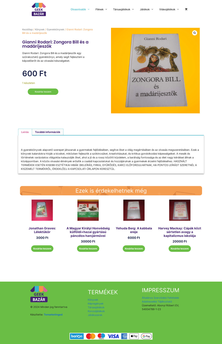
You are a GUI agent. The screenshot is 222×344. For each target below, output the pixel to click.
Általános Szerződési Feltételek (160, 297)
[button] (194, 32)
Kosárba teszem (43, 91)
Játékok (148, 9)
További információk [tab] (47, 132)
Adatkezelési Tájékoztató (157, 301)
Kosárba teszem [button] (42, 248)
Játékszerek (95, 315)
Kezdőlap (27, 29)
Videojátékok (170, 9)
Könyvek (39, 29)
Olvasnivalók (82, 9)
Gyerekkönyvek (55, 29)
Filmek (103, 9)
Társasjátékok (125, 9)
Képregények (95, 303)
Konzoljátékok (96, 311)
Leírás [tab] (25, 132)
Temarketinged (53, 314)
